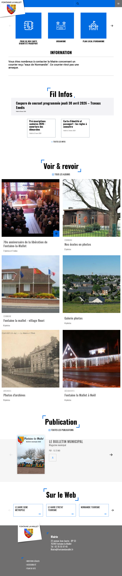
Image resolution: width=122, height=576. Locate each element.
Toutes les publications (62, 430)
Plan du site (31, 568)
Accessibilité (31, 565)
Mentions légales (33, 561)
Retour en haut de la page (116, 525)
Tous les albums (62, 174)
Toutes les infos (59, 142)
